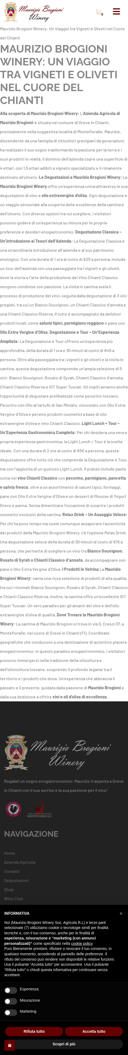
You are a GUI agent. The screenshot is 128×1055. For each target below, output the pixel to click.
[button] (121, 913)
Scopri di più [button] (64, 1044)
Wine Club (13, 899)
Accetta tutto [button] (94, 1031)
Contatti (12, 872)
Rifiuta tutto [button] (34, 1031)
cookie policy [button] (81, 943)
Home (9, 854)
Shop (9, 890)
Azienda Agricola (19, 863)
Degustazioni (16, 881)
